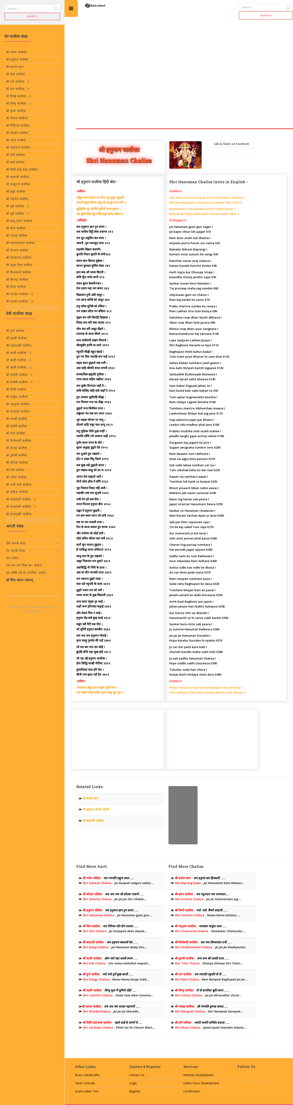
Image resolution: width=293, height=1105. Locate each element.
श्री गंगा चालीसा (15, 470)
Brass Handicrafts (87, 1075)
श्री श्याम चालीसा (16, 140)
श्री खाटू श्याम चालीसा (19, 221)
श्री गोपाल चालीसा (17, 118)
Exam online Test (87, 1091)
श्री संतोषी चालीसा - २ (19, 382)
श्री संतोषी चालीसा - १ (19, 375)
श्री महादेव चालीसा (17, 199)
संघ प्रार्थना (12, 558)
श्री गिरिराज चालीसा (18, 125)
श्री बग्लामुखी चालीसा (19, 514)
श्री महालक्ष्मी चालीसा (19, 345)
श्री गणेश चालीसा (16, 52)
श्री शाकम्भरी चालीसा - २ (21, 506)
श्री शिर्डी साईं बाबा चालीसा (22, 169)
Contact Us (136, 1075)
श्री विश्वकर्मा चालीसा (18, 272)
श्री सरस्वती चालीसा (18, 411)
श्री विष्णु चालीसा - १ (18, 96)
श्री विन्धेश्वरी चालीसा (18, 440)
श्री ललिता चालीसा (17, 492)
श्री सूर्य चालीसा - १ (17, 206)
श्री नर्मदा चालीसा (16, 477)
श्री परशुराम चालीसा (18, 184)
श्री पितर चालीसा (16, 287)
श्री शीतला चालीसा (17, 462)
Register (135, 1091)
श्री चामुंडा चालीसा (17, 397)
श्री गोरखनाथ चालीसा (19, 257)
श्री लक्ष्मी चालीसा (16, 338)
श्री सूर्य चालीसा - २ (17, 213)
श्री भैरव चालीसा (16, 228)
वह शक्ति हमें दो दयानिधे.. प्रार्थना (26, 573)
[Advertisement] (158, 64)
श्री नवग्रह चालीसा (16, 235)
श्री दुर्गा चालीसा (15, 331)
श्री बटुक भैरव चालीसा (19, 265)
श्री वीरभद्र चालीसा (17, 279)
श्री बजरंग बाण (15, 67)
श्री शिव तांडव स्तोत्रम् (19, 580)
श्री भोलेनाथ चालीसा (18, 147)
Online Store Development (201, 1083)
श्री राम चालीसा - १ (18, 81)
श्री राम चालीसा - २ (18, 89)
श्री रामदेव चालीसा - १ (19, 294)
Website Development (198, 1075)
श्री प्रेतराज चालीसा (17, 250)
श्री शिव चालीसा (15, 74)
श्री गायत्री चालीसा (16, 419)
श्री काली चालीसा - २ (19, 360)
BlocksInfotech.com (42, 607)
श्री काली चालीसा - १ (19, 353)
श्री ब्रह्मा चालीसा (15, 191)
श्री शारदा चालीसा (16, 448)
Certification (191, 1091)
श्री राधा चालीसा (15, 433)
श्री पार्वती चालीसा (16, 426)
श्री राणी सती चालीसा (19, 484)
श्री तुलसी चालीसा (16, 455)
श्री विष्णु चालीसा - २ (18, 103)
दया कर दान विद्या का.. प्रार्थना (24, 565)
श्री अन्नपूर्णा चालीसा (18, 404)
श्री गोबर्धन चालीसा (17, 133)
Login (133, 1083)
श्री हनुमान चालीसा (17, 59)
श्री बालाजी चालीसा (17, 177)
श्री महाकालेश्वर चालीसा (20, 243)
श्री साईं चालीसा (15, 162)
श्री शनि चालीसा (15, 155)
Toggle (71, 8)
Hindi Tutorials (85, 1083)
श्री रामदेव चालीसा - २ (19, 301)
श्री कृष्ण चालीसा (16, 111)
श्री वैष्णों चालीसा (16, 389)
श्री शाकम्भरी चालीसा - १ (21, 499)
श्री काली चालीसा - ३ (19, 367)
